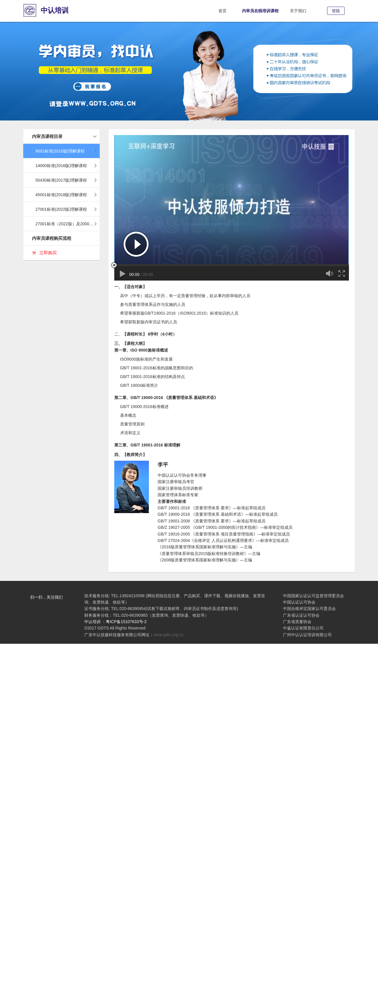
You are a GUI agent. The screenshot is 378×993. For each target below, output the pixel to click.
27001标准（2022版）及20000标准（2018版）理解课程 (66, 224)
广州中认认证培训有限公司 (307, 634)
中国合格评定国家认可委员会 (309, 608)
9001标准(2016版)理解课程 (64, 151)
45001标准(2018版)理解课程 (64, 194)
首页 (222, 10)
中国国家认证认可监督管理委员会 (313, 595)
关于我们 (298, 10)
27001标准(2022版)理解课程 (64, 209)
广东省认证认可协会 (301, 615)
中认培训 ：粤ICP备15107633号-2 (115, 621)
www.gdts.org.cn (168, 634)
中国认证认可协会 (299, 602)
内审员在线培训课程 (260, 10)
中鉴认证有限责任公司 (303, 628)
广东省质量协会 (297, 621)
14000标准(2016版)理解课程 (64, 165)
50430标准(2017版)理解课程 (64, 180)
